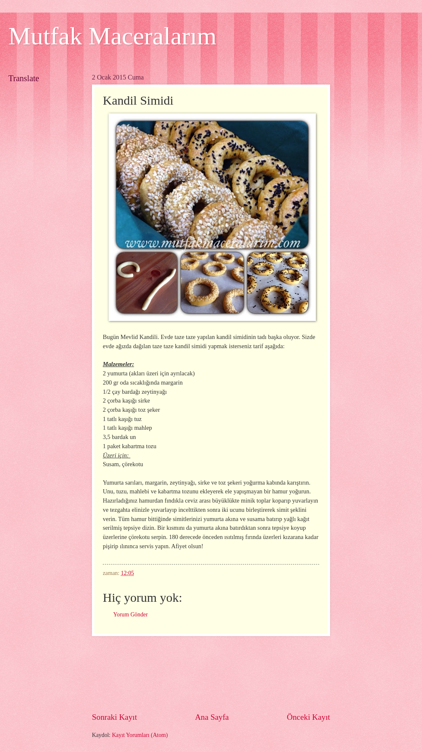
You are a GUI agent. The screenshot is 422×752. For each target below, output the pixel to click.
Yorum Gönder (130, 614)
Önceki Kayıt (308, 717)
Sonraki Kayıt (114, 717)
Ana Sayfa (212, 717)
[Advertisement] (211, 674)
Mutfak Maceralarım (112, 36)
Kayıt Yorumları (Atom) (140, 735)
